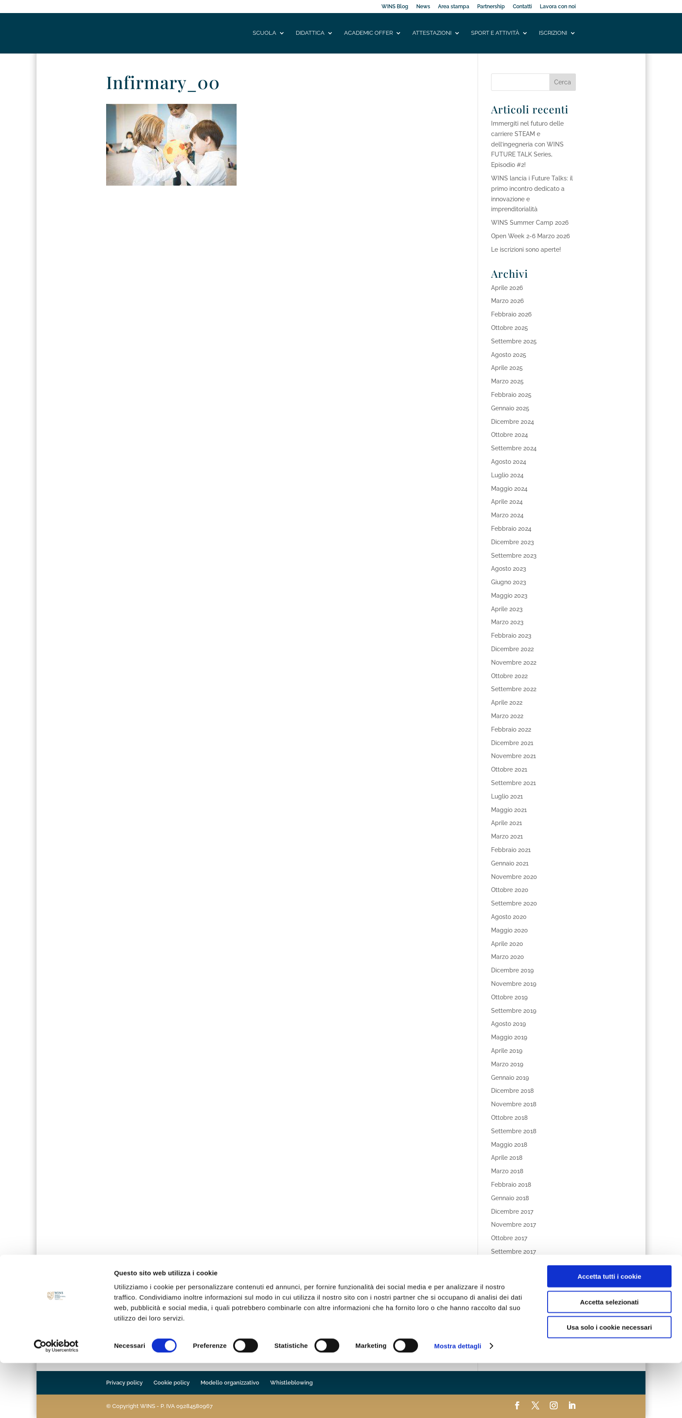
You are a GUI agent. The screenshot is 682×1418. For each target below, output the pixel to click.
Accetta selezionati (609, 1357)
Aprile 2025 (507, 367)
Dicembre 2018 (512, 1090)
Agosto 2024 (508, 461)
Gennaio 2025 (510, 408)
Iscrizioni (553, 33)
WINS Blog (394, 7)
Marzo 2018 (507, 1171)
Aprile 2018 (506, 1157)
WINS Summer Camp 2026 (529, 222)
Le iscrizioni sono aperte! (526, 249)
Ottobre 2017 (509, 1238)
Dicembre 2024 (512, 421)
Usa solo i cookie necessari (609, 1382)
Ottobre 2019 (509, 997)
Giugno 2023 (508, 582)
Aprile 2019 (506, 1050)
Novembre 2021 (513, 755)
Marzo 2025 (507, 381)
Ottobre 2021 (509, 769)
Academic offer (368, 33)
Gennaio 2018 (510, 1198)
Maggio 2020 (509, 930)
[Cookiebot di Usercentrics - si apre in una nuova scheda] (56, 1401)
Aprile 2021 (506, 822)
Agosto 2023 (508, 568)
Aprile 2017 (506, 1291)
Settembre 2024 (514, 448)
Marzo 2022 (507, 715)
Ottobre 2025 (509, 327)
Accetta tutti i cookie (610, 1331)
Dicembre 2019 (512, 970)
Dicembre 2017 (512, 1211)
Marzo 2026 (507, 300)
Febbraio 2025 (511, 394)
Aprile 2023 (507, 609)
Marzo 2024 (507, 515)
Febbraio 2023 (511, 635)
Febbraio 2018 (511, 1184)
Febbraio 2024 (511, 528)
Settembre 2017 (513, 1251)
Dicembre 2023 (512, 542)
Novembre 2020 (514, 876)
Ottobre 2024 (509, 434)
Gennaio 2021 (509, 863)
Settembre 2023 (514, 555)
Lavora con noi (558, 7)
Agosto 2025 (508, 354)
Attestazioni (431, 33)
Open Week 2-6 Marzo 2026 (530, 236)
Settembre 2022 (513, 689)
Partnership (491, 7)
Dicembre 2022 (512, 649)
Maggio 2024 (509, 488)
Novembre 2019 (513, 983)
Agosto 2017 (508, 1265)
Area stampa (453, 7)
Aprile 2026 (507, 287)
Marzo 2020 (507, 956)
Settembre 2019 (513, 1010)
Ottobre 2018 (509, 1117)
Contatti (522, 7)
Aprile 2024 (507, 501)
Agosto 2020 (509, 916)
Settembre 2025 (514, 341)
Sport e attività (495, 33)
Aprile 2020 (507, 943)
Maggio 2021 (509, 809)
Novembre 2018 (513, 1104)
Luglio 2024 (507, 475)
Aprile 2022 (506, 702)
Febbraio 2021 (511, 849)
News (423, 7)
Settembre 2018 (513, 1131)
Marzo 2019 (507, 1064)
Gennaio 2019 (510, 1077)
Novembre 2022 (513, 662)
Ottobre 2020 (509, 889)
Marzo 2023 (507, 622)
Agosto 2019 (508, 1023)
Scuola (264, 33)
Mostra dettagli (457, 1401)
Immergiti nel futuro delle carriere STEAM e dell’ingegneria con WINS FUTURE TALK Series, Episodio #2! (527, 144)
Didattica (310, 33)
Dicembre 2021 (512, 742)
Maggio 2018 (509, 1144)
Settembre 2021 (513, 782)
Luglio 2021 (507, 796)
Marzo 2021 (507, 836)
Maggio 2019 (509, 1037)
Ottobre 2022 (509, 675)
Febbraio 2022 (511, 729)
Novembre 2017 (513, 1224)
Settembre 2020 (514, 903)
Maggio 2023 (509, 595)
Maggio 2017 (509, 1278)
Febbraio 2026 (511, 314)
